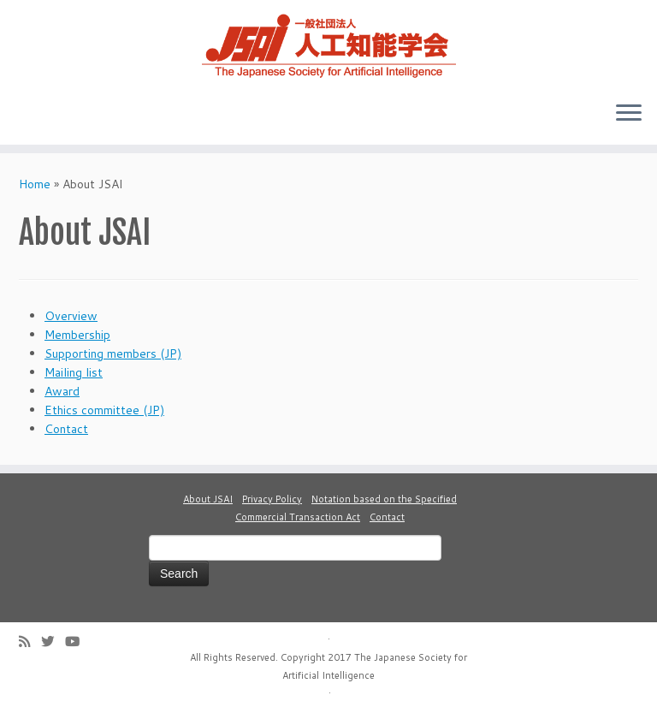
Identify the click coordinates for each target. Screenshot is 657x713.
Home (34, 184)
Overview (71, 315)
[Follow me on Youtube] (78, 642)
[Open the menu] (629, 114)
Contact (66, 428)
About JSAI (208, 499)
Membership (77, 334)
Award (62, 391)
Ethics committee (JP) (104, 410)
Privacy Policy (272, 499)
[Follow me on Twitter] (53, 642)
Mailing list (73, 372)
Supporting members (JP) (112, 353)
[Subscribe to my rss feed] (30, 642)
